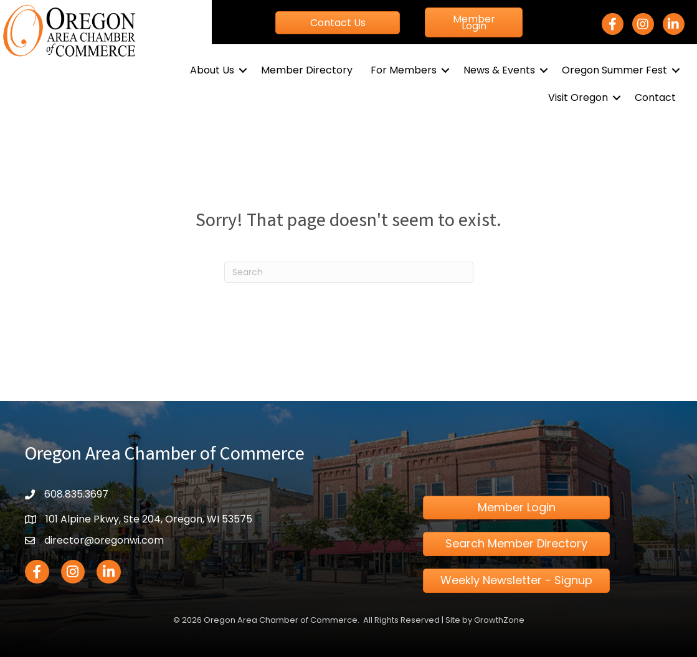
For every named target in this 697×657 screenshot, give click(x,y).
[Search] (348, 272)
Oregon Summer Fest (614, 70)
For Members (404, 70)
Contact (655, 97)
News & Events (499, 70)
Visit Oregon (578, 97)
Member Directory (307, 70)
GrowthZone (499, 620)
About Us (212, 70)
